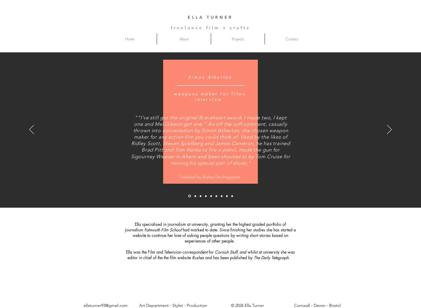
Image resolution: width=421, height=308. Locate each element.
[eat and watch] (221, 196)
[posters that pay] (227, 196)
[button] (238, 38)
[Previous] (31, 130)
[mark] (200, 196)
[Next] (389, 130)
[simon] (189, 196)
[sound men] (206, 196)
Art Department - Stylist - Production (173, 305)
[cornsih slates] (216, 196)
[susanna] (195, 196)
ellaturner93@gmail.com (105, 305)
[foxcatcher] (232, 196)
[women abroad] (211, 196)
